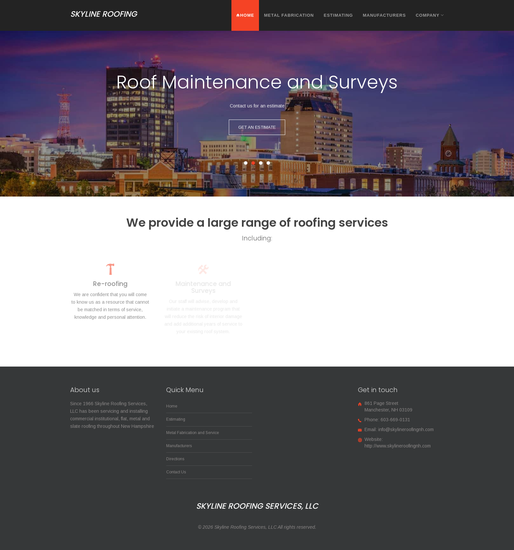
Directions (175, 459)
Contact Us (176, 472)
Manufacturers (384, 15)
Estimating (338, 15)
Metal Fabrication (289, 15)
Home (245, 15)
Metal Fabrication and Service (192, 432)
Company (430, 15)
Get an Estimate (257, 127)
